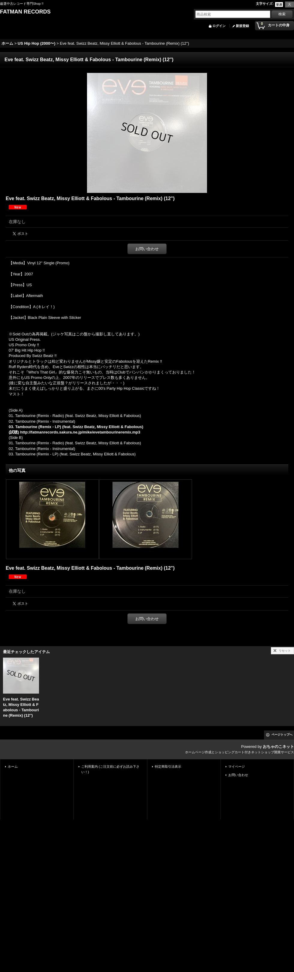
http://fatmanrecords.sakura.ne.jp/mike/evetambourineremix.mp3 (80, 432)
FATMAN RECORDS (25, 12)
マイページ (236, 766)
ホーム (13, 766)
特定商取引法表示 (168, 766)
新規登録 (242, 26)
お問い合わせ (147, 249)
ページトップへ (282, 734)
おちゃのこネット (278, 746)
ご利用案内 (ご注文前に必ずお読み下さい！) (110, 769)
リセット (285, 650)
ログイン (219, 26)
